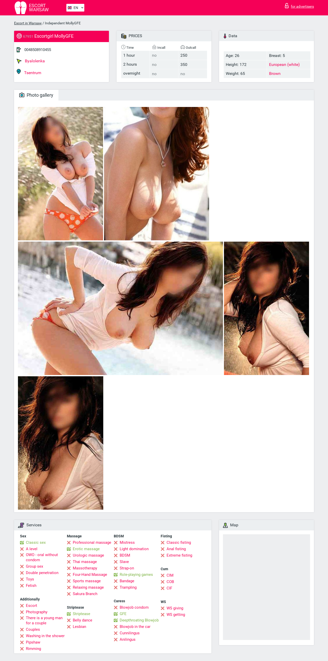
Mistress (127, 542)
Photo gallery (36, 95)
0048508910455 (37, 49)
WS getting (176, 614)
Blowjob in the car (135, 626)
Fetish (31, 585)
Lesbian (79, 626)
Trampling (128, 587)
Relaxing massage (88, 587)
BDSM (125, 555)
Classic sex (36, 542)
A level (31, 549)
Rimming (33, 648)
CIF (169, 588)
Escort (31, 605)
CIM (170, 575)
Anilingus (128, 639)
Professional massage (92, 542)
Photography (36, 612)
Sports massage (87, 581)
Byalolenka (31, 61)
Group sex (34, 566)
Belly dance (82, 620)
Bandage (127, 581)
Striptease (81, 613)
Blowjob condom (134, 607)
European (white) (284, 64)
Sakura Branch (85, 593)
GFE (123, 613)
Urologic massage (88, 555)
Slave (124, 561)
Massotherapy (85, 568)
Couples (33, 629)
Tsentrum (29, 72)
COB (170, 581)
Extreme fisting (179, 555)
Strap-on (127, 568)
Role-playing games (136, 574)
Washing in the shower (45, 636)
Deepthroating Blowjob (139, 620)
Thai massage (85, 561)
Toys (30, 579)
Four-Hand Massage (90, 574)
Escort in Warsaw (28, 23)
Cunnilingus (130, 633)
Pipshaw (33, 642)
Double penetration (42, 572)
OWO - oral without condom (42, 557)
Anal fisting (176, 549)
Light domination (134, 549)
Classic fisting (179, 542)
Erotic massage (86, 549)
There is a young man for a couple (44, 620)
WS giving (175, 608)
